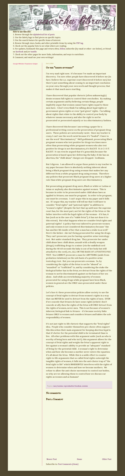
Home (79, 459)
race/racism (58, 386)
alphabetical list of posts (44, 35)
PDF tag (79, 43)
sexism (85, 386)
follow (62, 49)
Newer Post (52, 459)
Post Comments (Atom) (68, 464)
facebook (19, 52)
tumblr (33, 52)
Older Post (106, 459)
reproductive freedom (72, 386)
